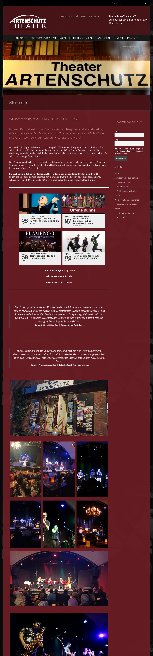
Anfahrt (109, 38)
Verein (120, 38)
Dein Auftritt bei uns (125, 182)
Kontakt (132, 38)
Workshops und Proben (127, 191)
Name (117, 131)
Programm (69, 270)
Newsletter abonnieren (127, 204)
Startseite (22, 38)
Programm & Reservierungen (48, 38)
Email (117, 140)
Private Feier (122, 186)
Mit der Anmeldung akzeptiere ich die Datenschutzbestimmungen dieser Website (129, 151)
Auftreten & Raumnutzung (85, 38)
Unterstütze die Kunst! (126, 213)
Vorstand (121, 217)
